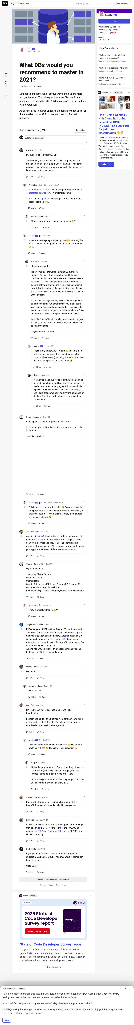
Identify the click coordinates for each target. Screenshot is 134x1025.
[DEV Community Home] (5, 3)
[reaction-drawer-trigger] (6, 74)
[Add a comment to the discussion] (55, 139)
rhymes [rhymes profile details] (29, 150)
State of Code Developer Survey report (51, 944)
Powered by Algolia (83, 3)
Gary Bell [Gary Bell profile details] (30, 705)
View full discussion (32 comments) (53, 879)
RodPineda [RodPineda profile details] (31, 849)
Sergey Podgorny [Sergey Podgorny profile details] (33, 417)
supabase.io (46, 198)
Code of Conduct (46, 885)
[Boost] (6, 101)
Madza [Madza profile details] (36, 216)
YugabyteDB (59, 639)
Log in (108, 3)
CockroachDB (54, 831)
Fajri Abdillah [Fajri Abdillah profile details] (32, 820)
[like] (30, 177)
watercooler (26, 86)
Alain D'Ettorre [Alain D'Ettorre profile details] (32, 797)
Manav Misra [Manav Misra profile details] (31, 667)
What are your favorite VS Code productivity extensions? (114, 58)
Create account (122, 3)
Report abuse (61, 885)
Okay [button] (6, 1020)
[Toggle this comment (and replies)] (21, 155)
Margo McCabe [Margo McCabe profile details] (35, 686)
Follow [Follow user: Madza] (114, 21)
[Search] (12, 3)
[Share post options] (5, 110)
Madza (29, 49)
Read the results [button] (54, 967)
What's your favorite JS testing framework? (114, 81)
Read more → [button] (106, 164)
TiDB (40, 831)
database (38, 86)
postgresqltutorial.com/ (40, 193)
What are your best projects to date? (114, 69)
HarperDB (41, 536)
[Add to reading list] (6, 93)
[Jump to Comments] (6, 84)
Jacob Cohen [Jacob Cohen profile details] (32, 531)
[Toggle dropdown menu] (84, 149)
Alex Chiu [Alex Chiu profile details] (33, 185)
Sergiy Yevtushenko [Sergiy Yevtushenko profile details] (34, 624)
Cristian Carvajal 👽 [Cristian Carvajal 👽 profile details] (34, 564)
